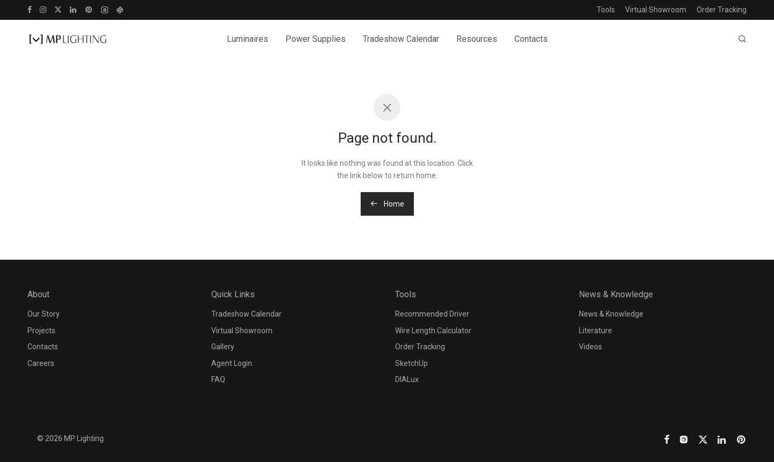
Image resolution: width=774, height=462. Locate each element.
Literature (595, 330)
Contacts (531, 39)
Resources (476, 39)
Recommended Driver (432, 314)
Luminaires (247, 39)
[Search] (742, 39)
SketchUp (411, 363)
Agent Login (231, 363)
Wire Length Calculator (433, 330)
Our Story (43, 314)
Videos (590, 346)
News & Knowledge (611, 314)
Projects (41, 330)
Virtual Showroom (655, 9)
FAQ (218, 379)
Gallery (222, 346)
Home (387, 204)
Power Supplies (315, 39)
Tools (606, 9)
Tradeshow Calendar (401, 39)
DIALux (407, 379)
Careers (40, 363)
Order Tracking (722, 9)
